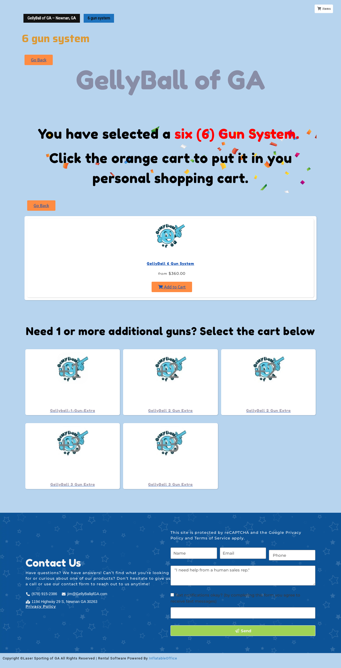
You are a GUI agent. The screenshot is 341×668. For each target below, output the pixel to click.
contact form (75, 584)
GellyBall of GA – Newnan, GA (51, 18)
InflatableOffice (163, 658)
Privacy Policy (41, 606)
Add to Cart (172, 286)
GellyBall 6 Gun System (170, 263)
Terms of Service (212, 538)
